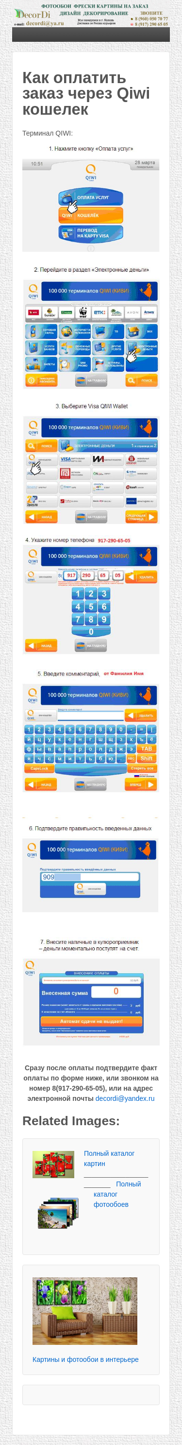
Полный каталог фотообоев (117, 1194)
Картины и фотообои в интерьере (86, 1359)
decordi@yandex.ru (125, 1098)
